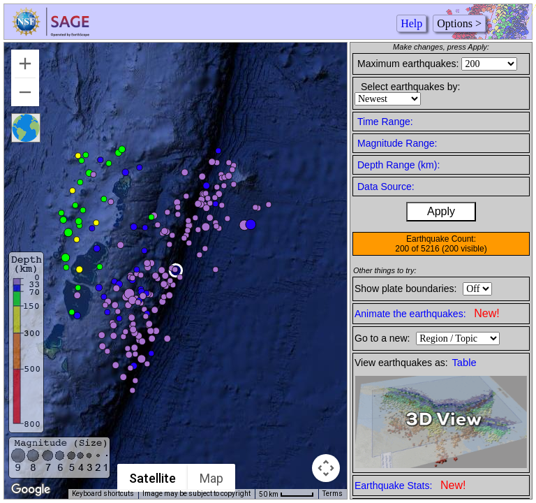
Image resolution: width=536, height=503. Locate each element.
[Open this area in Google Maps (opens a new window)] (31, 490)
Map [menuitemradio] (211, 478)
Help (411, 23)
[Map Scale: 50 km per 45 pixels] (286, 494)
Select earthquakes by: (410, 86)
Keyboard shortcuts (103, 493)
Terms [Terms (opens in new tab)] (332, 493)
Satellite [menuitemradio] (152, 478)
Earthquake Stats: (410, 485)
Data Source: (386, 186)
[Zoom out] (25, 92)
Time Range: (385, 121)
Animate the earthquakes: (427, 313)
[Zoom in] (25, 64)
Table (464, 362)
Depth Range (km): (398, 164)
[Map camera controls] (326, 468)
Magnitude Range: (397, 143)
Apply (441, 211)
